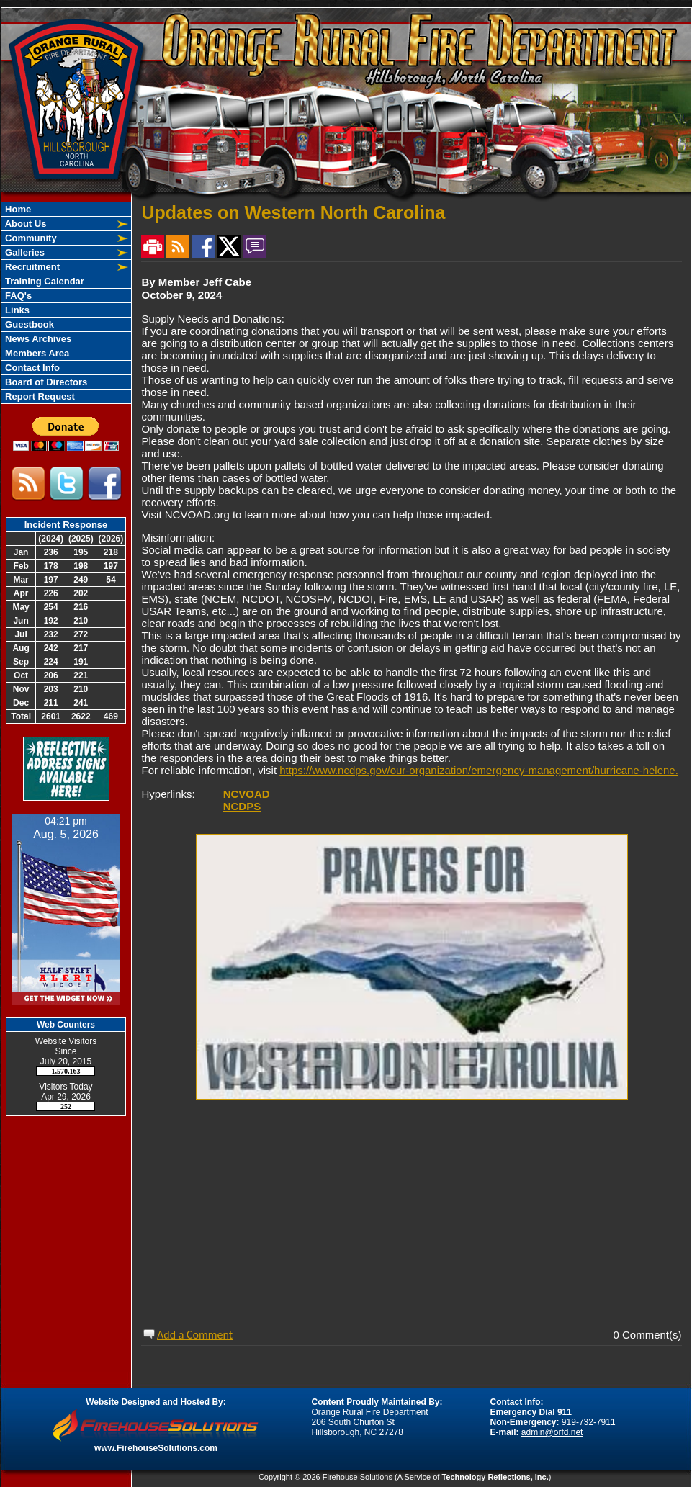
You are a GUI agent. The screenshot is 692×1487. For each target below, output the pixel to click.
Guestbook (29, 324)
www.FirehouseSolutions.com (155, 1448)
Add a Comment (195, 1335)
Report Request (39, 396)
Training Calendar (43, 281)
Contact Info (31, 367)
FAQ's (17, 295)
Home (17, 209)
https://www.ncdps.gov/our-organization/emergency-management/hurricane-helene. (478, 770)
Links (16, 310)
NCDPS (242, 806)
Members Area (36, 353)
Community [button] (30, 238)
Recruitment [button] (31, 266)
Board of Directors (45, 382)
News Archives (37, 338)
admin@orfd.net (552, 1432)
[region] (66, 302)
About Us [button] (25, 223)
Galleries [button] (24, 252)
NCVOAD (246, 794)
